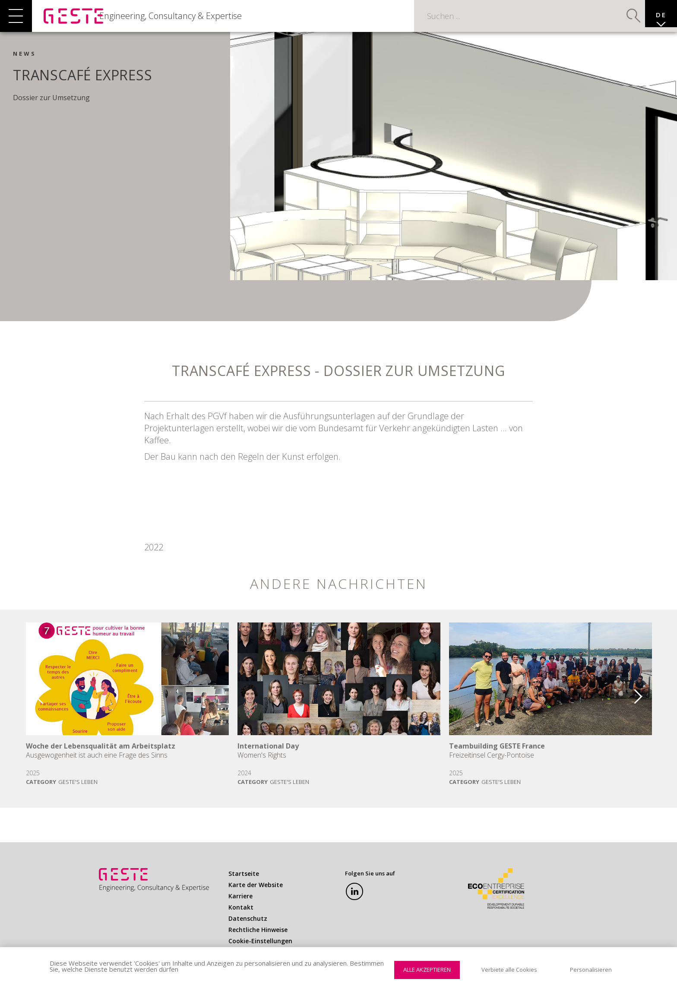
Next (644, 702)
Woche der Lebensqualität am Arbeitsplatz (100, 755)
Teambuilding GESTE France (497, 755)
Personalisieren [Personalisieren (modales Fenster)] (591, 969)
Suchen (621, 19)
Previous (32, 702)
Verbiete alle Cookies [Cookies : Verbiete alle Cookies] (509, 969)
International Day (268, 755)
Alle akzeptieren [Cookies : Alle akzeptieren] (427, 969)
